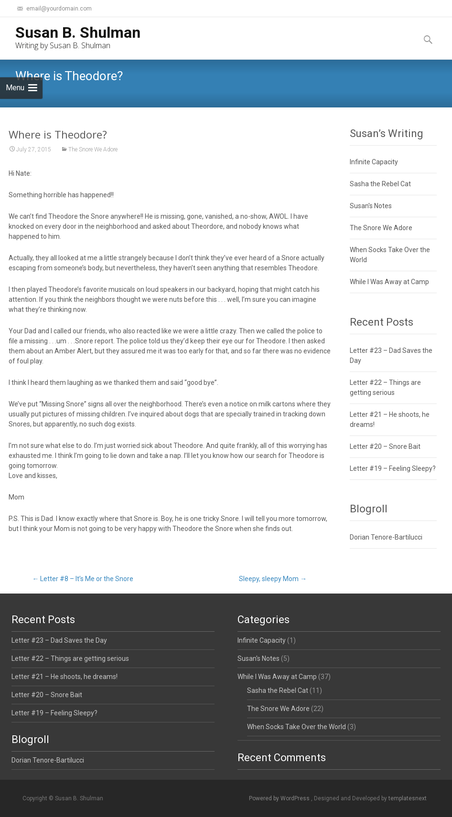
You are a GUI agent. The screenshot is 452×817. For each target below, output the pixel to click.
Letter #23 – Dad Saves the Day (59, 640)
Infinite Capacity (374, 162)
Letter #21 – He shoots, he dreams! (64, 676)
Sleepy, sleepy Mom (273, 579)
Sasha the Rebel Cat (380, 184)
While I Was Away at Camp (389, 282)
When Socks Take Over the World (296, 727)
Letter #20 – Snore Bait (385, 446)
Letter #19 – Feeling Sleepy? (393, 468)
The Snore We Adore (93, 150)
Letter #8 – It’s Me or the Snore (82, 579)
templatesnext (407, 798)
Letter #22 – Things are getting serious (70, 658)
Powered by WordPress (280, 798)
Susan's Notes (371, 206)
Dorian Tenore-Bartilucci (386, 537)
